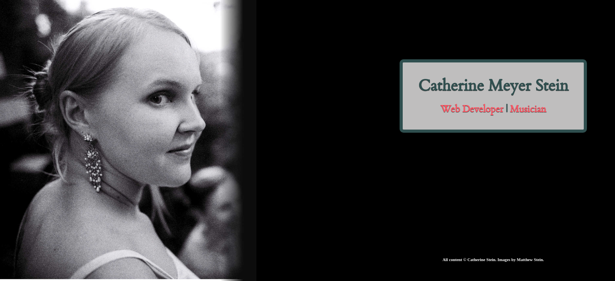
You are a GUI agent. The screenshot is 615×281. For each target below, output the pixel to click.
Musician (528, 110)
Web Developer (472, 110)
